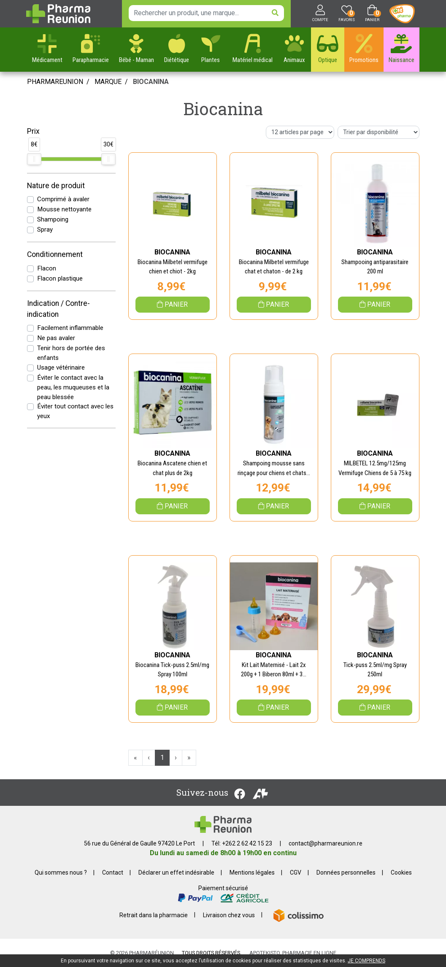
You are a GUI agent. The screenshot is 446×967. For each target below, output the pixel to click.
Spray (45, 229)
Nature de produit (56, 185)
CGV (295, 872)
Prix (33, 131)
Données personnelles (346, 872)
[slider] (34, 159)
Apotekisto (292, 953)
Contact (112, 872)
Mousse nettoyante (64, 209)
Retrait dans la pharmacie (153, 914)
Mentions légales (252, 872)
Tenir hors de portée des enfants (71, 353)
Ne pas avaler (56, 338)
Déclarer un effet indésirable (176, 872)
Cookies (401, 872)
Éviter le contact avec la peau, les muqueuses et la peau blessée (73, 387)
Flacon (46, 268)
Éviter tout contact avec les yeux (75, 411)
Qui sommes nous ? (61, 872)
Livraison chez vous (229, 914)
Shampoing (52, 219)
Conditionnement (55, 254)
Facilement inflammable (70, 328)
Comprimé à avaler (63, 199)
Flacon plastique (60, 278)
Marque (108, 82)
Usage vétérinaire (61, 367)
